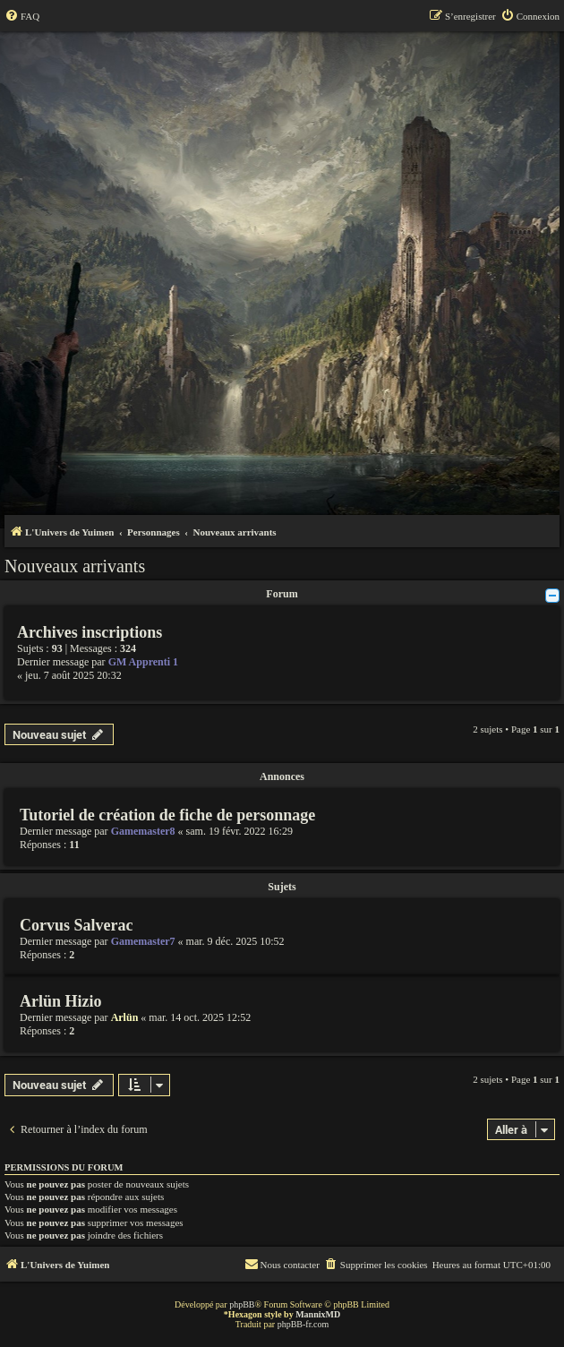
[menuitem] (21, 16)
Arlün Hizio (61, 1001)
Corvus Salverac (76, 925)
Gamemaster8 (143, 831)
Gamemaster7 (143, 941)
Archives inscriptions (89, 632)
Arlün (125, 1017)
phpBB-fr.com (303, 1324)
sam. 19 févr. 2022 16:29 (239, 831)
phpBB (241, 1304)
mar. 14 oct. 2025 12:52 (200, 1017)
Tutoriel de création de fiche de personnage (167, 815)
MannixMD (317, 1314)
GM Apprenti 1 (143, 662)
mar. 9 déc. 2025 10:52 (235, 941)
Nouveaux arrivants (74, 566)
